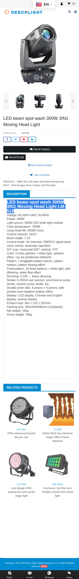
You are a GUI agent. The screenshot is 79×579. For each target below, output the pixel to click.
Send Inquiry (40, 149)
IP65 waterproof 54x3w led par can (21, 433)
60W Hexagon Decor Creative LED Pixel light (33, 185)
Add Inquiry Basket (40, 165)
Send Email (14, 157)
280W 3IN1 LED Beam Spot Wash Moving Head (40, 181)
